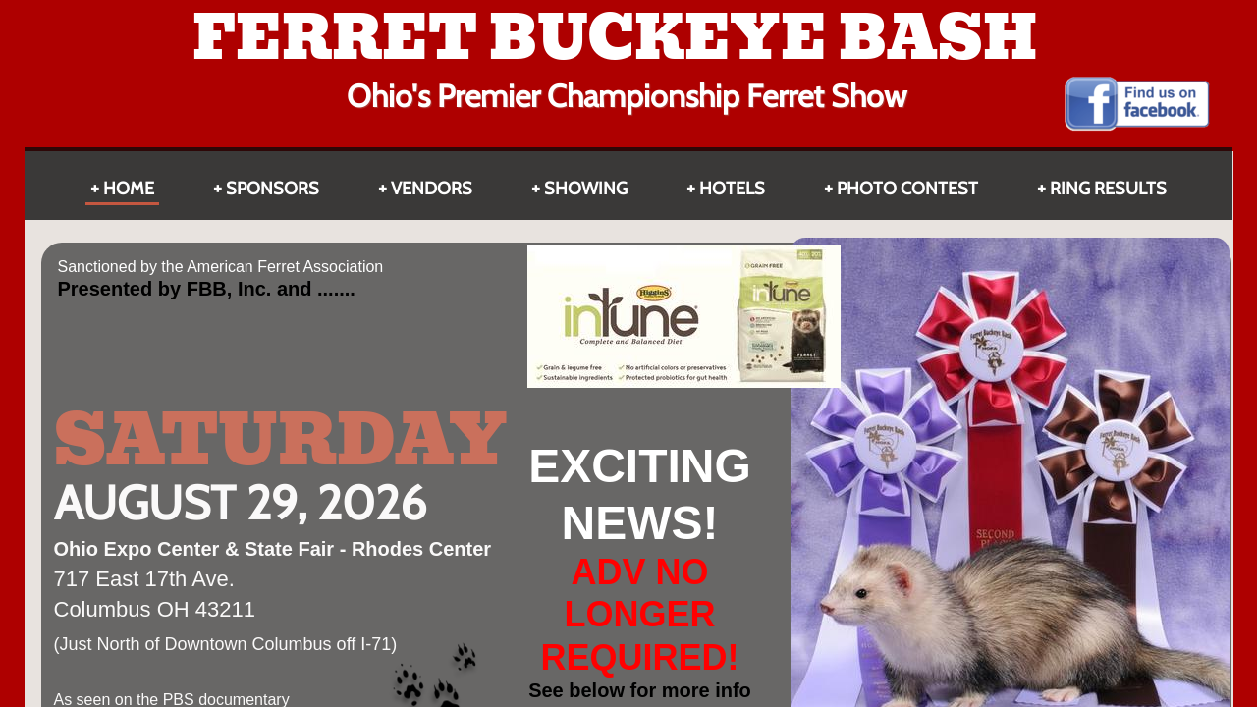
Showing (586, 188)
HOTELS (732, 188)
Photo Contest (907, 188)
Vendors (431, 188)
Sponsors (272, 188)
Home (128, 188)
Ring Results (1108, 188)
